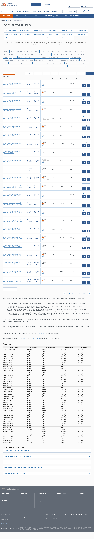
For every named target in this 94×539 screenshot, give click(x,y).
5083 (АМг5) (81, 51)
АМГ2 (15, 57)
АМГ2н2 (37, 57)
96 (90, 289)
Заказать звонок (48, 4)
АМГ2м (20, 57)
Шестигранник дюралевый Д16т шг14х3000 (12, 161)
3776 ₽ (61, 118)
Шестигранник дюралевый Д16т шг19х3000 (12, 152)
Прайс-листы (5, 493)
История (41, 499)
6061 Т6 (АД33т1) (42, 54)
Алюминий (23, 497)
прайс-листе (42, 333)
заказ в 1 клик (21, 338)
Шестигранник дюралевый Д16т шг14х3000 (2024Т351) (12, 272)
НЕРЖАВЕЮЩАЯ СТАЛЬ (52, 16)
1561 (32, 51)
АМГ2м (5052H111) (28, 57)
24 (84, 289)
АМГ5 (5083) (24, 60)
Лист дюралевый (53, 30)
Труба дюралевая (81, 34)
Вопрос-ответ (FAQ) (62, 501)
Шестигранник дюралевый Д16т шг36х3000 (12, 92)
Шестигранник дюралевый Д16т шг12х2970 (12, 178)
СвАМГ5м (29, 66)
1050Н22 (13, 51)
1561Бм (42, 51)
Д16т (77, 63)
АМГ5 (18, 60)
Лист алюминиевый (25, 30)
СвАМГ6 (43, 66)
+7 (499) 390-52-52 (69, 514)
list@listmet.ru (54, 518)
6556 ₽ (62, 92)
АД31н (77, 54)
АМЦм (15, 63)
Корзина (4, 500)
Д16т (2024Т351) (84, 63)
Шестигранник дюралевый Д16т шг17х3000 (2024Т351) (12, 263)
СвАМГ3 (23, 66)
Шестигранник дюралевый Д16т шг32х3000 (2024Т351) (12, 221)
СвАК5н (17, 66)
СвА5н (5, 66)
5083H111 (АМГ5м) (8, 54)
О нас (40, 497)
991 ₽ (61, 160)
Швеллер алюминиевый (39, 37)
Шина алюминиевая (67, 37)
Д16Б (72, 63)
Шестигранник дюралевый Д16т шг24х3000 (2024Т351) (12, 238)
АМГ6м (5, 63)
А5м (49, 54)
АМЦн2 (21, 63)
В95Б (30, 63)
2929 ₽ (62, 135)
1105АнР (26, 51)
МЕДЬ (17, 16)
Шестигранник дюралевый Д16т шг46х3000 (12, 84)
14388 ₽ (62, 195)
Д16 (57, 63)
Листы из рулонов (83, 501)
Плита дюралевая (81, 30)
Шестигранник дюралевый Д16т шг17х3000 (12, 127)
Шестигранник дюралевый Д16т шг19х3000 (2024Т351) (12, 255)
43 (80, 293)
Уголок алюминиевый (25, 37)
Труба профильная (11, 37)
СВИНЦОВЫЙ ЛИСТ (72, 16)
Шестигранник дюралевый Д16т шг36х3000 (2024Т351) (12, 212)
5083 (75, 51)
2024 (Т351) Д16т (50, 51)
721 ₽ (61, 169)
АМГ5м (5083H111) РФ (52, 60)
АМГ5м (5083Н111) (63, 60)
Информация (61, 493)
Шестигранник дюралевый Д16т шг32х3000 (12, 101)
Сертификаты (42, 501)
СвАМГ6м (71, 66)
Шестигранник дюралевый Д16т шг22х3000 (12, 144)
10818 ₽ (62, 84)
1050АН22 (6, 51)
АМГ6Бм (83, 60)
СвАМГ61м (56, 66)
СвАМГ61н (63, 66)
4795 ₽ (62, 220)
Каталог (3, 11)
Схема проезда (4, 523)
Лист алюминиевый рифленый (39, 31)
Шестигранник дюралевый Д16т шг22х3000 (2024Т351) (12, 246)
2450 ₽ (62, 143)
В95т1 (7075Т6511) (43, 63)
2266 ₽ (62, 246)
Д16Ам (61, 63)
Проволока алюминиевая (11, 34)
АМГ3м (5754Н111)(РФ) (9, 60)
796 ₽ (61, 280)
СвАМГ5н (36, 66)
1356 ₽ (61, 263)
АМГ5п (72, 60)
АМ (10, 57)
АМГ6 (77, 60)
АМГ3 (61, 57)
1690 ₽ (61, 254)
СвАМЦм (84, 66)
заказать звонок (34, 338)
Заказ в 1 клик (36, 4)
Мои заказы (5, 497)
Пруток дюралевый (39, 34)
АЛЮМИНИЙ (6, 16)
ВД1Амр (52, 63)
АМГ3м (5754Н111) (75, 57)
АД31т (82, 54)
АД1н (67, 54)
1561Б (36, 51)
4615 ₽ (61, 109)
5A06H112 (17, 54)
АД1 (58, 54)
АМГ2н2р (43, 57)
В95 (26, 63)
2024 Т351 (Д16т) (68, 51)
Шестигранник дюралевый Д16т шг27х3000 (12, 118)
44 (84, 293)
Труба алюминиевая (67, 34)
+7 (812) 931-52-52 (55, 514)
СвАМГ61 (49, 66)
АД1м (62, 54)
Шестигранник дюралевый (53, 37)
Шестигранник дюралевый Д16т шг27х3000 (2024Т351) (12, 229)
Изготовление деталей (85, 499)
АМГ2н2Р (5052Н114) (53, 57)
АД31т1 (5, 57)
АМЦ (11, 63)
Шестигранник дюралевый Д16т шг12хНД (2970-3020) (12, 169)
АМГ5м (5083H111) (40, 60)
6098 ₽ (62, 212)
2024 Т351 (59, 51)
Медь (22, 499)
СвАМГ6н (77, 66)
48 (87, 289)
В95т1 (35, 63)
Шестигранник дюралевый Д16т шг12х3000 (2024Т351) (12, 280)
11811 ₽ (61, 186)
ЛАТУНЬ (26, 16)
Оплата (59, 499)
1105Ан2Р (19, 51)
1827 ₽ (61, 152)
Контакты (4, 503)
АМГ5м (31, 60)
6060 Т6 (24, 54)
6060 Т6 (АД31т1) (32, 54)
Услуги (81, 493)
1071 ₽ (61, 272)
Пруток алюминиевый (25, 34)
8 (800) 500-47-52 (82, 514)
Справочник (60, 497)
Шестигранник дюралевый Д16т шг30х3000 (12, 110)
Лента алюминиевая (11, 30)
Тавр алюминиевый (53, 34)
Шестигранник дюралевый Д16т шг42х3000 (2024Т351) (12, 203)
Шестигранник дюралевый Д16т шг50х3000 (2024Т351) (12, 186)
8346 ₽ (62, 203)
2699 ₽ (62, 237)
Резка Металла (83, 497)
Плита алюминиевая (67, 30)
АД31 (72, 54)
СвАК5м (11, 66)
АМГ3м (66, 57)
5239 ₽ (61, 101)
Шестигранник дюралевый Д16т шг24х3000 (12, 135)
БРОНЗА (36, 16)
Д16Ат (67, 63)
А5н (54, 54)
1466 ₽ (61, 126)
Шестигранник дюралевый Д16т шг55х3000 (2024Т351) (12, 195)
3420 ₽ (62, 229)
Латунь (23, 501)
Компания (42, 493)
